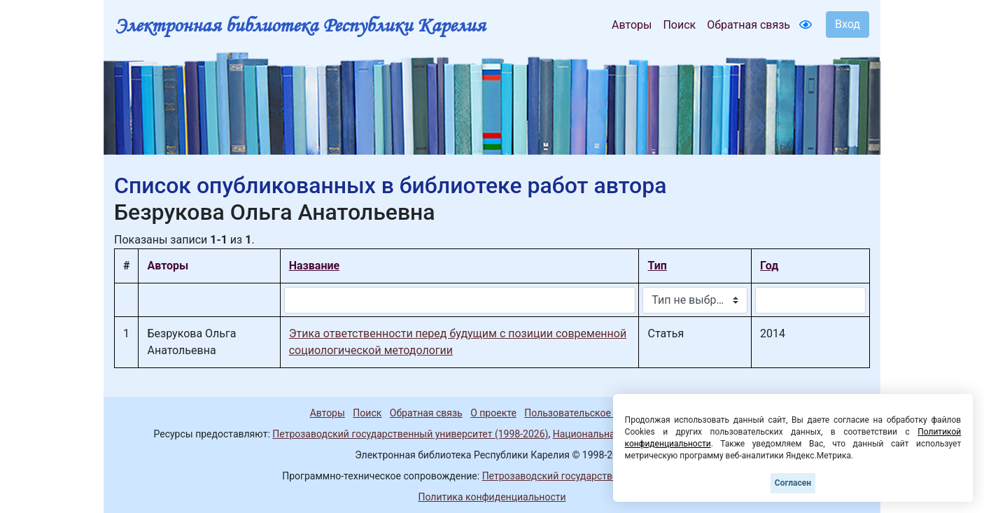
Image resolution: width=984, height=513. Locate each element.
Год (769, 265)
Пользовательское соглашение (596, 413)
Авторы (632, 24)
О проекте (493, 413)
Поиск (679, 24)
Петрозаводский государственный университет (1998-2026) (410, 434)
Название (314, 265)
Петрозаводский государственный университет (592, 476)
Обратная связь (748, 24)
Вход (847, 24)
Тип (656, 265)
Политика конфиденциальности (491, 497)
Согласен (793, 483)
